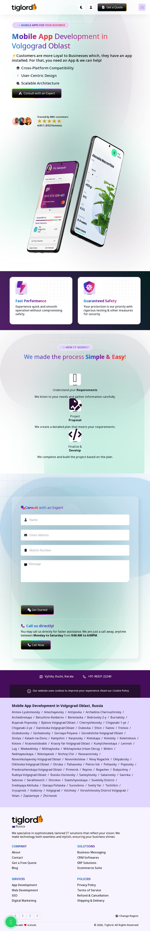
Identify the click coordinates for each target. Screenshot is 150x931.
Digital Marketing (24, 901)
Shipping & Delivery (90, 901)
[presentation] (48, 594)
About (16, 852)
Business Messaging (91, 852)
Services (18, 879)
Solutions (86, 846)
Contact (17, 858)
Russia (97, 705)
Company (19, 846)
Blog (15, 868)
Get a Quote (112, 7)
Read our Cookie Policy (114, 690)
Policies (84, 879)
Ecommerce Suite (89, 868)
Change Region (126, 916)
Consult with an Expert (37, 93)
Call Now (35, 645)
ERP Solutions (86, 863)
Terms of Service (89, 890)
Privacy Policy (86, 885)
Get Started (37, 610)
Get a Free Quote (24, 863)
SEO (14, 895)
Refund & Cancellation (93, 895)
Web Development (25, 890)
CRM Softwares (88, 858)
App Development (24, 885)
